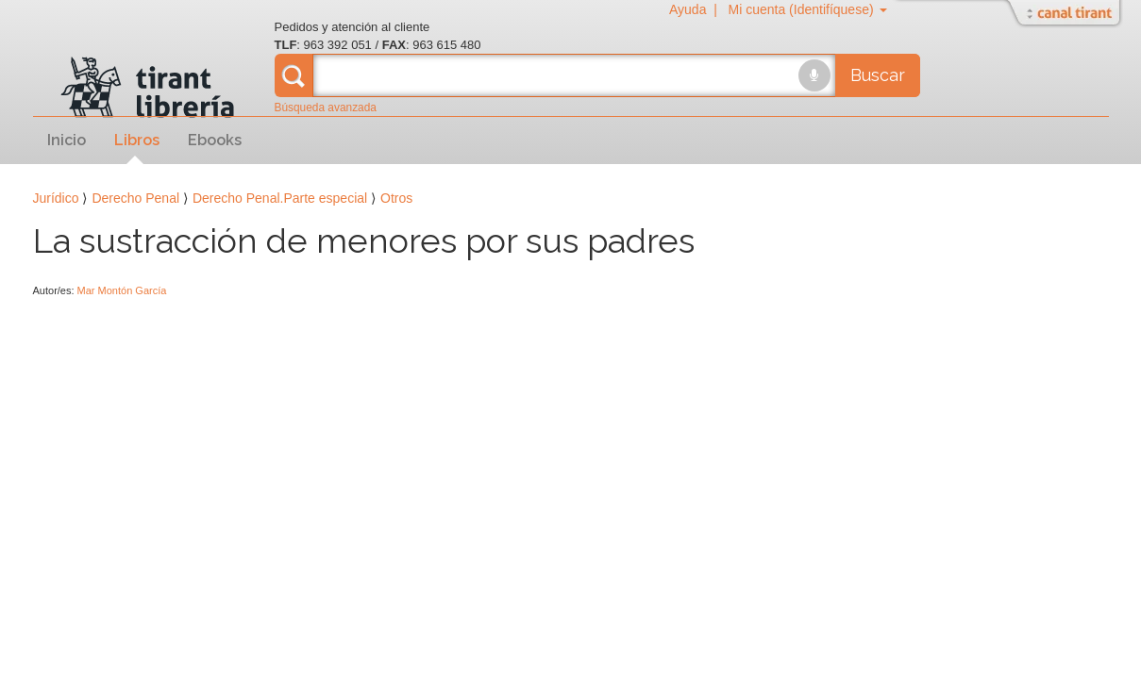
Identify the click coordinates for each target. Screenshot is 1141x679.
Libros (136, 140)
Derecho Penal (135, 198)
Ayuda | (697, 9)
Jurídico (56, 198)
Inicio (66, 140)
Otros (396, 198)
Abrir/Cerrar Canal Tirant (1066, 14)
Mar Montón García (122, 290)
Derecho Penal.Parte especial (280, 198)
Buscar (877, 75)
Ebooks (215, 140)
